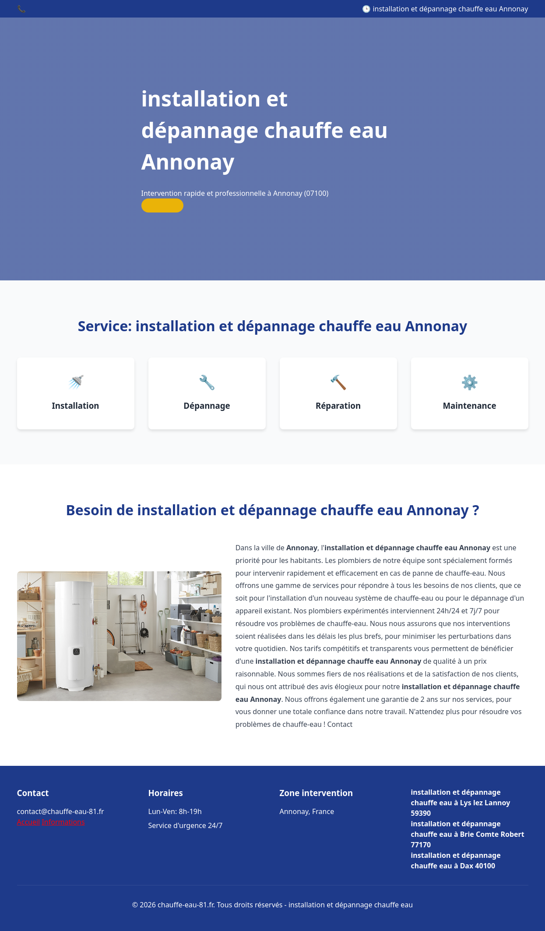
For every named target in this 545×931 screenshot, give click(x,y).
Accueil (28, 822)
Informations (63, 822)
